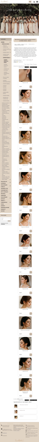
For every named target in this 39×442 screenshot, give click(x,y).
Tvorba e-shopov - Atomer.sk (19, 440)
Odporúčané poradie (17, 60)
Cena (24, 59)
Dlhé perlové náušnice (24, 399)
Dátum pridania (29, 59)
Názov (20, 59)
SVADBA (19, 44)
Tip (25, 64)
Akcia (28, 64)
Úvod (15, 44)
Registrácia (3, 224)
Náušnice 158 (22, 405)
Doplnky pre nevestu (24, 44)
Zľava (31, 64)
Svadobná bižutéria (31, 44)
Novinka (35, 64)
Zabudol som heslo (4, 223)
